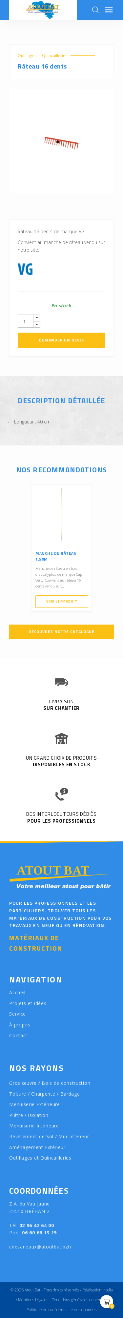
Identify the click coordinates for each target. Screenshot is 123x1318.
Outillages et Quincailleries (42, 55)
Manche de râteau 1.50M (56, 556)
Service (17, 1014)
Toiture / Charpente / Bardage (44, 1094)
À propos (20, 1024)
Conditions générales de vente (78, 1300)
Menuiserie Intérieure (34, 1125)
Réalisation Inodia (97, 1290)
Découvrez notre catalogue (62, 631)
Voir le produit (61, 601)
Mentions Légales (33, 1300)
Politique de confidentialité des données (61, 1309)
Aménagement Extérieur (37, 1147)
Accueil (17, 992)
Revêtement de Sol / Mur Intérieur (49, 1136)
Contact (18, 1035)
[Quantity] (25, 321)
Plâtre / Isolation (29, 1115)
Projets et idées (27, 1003)
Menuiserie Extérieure (34, 1104)
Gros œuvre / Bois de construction (49, 1083)
